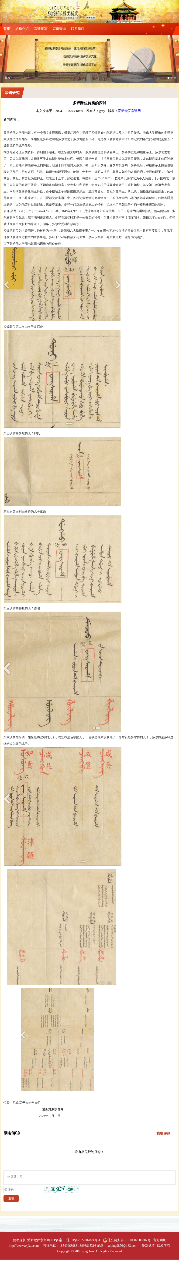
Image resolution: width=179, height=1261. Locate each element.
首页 (6, 29)
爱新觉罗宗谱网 (129, 111)
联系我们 (77, 29)
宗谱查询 (59, 29)
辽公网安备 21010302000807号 (127, 1241)
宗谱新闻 (40, 29)
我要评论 (163, 1133)
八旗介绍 (22, 29)
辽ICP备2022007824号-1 (83, 1241)
